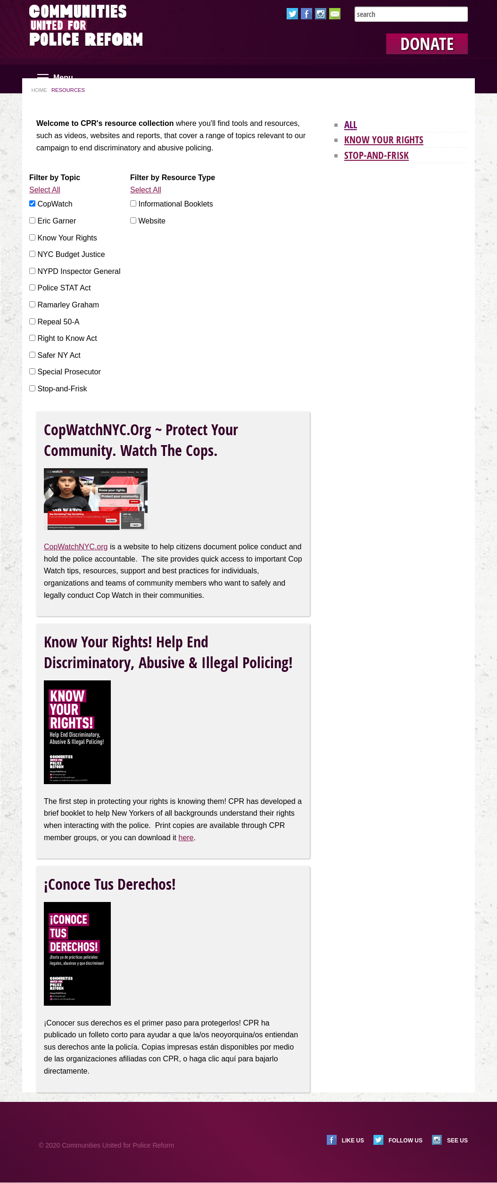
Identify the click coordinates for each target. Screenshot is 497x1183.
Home (39, 90)
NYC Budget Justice (71, 254)
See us (457, 1140)
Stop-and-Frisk (62, 389)
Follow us (405, 1140)
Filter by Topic (54, 178)
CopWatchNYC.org (76, 547)
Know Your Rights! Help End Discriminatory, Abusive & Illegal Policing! (168, 652)
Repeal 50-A (58, 322)
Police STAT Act (64, 288)
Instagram (320, 13)
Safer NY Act (58, 355)
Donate (427, 43)
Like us (353, 1140)
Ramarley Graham (68, 305)
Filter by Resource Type (172, 178)
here (185, 838)
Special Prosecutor (68, 372)
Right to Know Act (67, 338)
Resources (68, 90)
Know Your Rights (67, 238)
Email (334, 13)
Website (152, 221)
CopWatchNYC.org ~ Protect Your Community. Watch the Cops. (141, 440)
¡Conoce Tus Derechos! (110, 884)
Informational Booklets (175, 204)
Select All (44, 190)
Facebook (306, 13)
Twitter (292, 13)
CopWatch (54, 204)
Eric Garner (56, 221)
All (350, 124)
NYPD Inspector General (78, 271)
